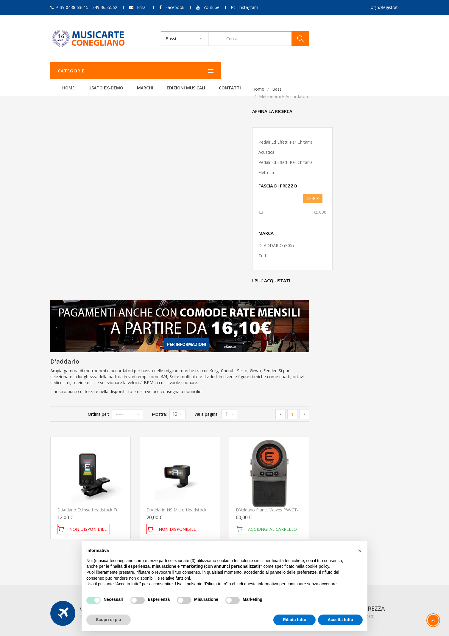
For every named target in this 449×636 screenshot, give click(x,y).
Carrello (296, 495)
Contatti (304, 71)
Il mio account (302, 479)
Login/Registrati (383, 7)
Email (142, 7)
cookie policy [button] (317, 566)
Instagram (248, 7)
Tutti (61, 255)
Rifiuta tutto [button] (294, 619)
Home (143, 71)
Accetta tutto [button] (340, 619)
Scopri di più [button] (108, 619)
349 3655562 (91, 504)
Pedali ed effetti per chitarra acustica (84, 147)
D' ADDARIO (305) (74, 245)
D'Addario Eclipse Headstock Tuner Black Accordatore (198, 298)
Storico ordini (301, 487)
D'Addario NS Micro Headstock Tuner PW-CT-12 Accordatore (295, 298)
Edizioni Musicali (260, 71)
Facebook (174, 7)
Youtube (211, 7)
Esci (292, 503)
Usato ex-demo (180, 71)
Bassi (75, 89)
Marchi (219, 71)
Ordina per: (187, 202)
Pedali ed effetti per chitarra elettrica (84, 167)
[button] (359, 551)
